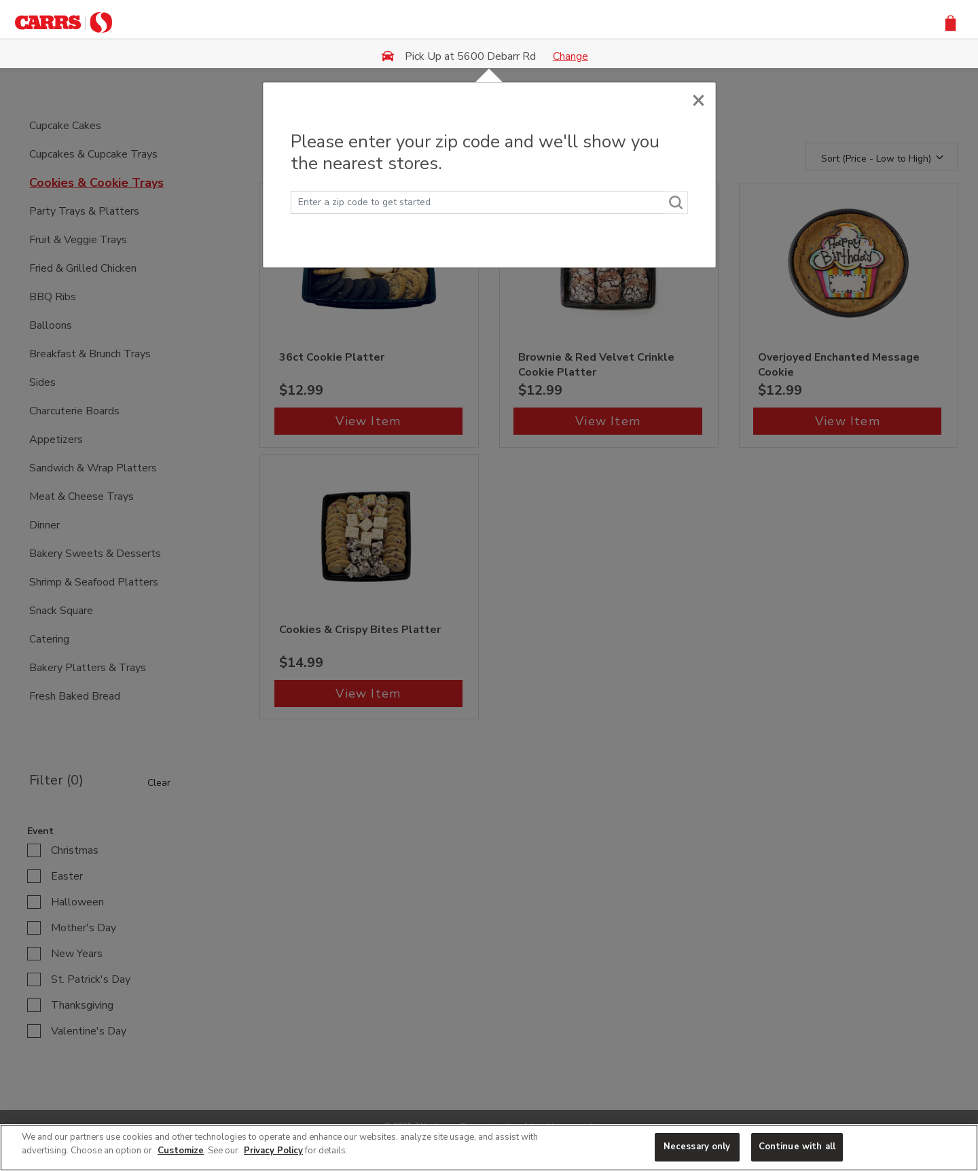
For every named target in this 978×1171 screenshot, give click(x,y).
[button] (950, 22)
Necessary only (697, 1146)
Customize (181, 1151)
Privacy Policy (273, 1151)
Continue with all (797, 1146)
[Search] (676, 202)
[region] (489, 1147)
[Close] (698, 96)
